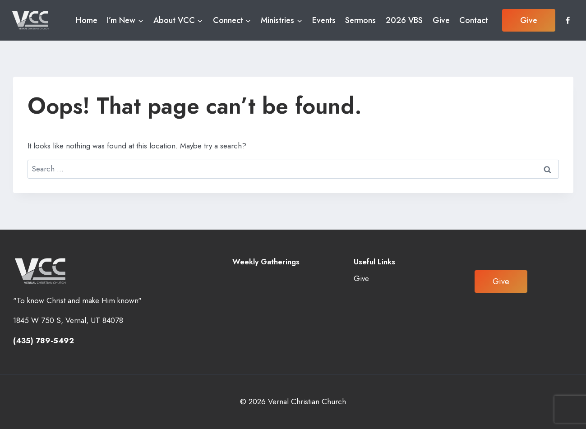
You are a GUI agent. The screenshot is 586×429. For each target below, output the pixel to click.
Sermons (360, 20)
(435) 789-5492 (43, 340)
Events (324, 20)
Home (86, 20)
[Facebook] (567, 20)
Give (441, 20)
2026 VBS (404, 20)
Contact (473, 20)
